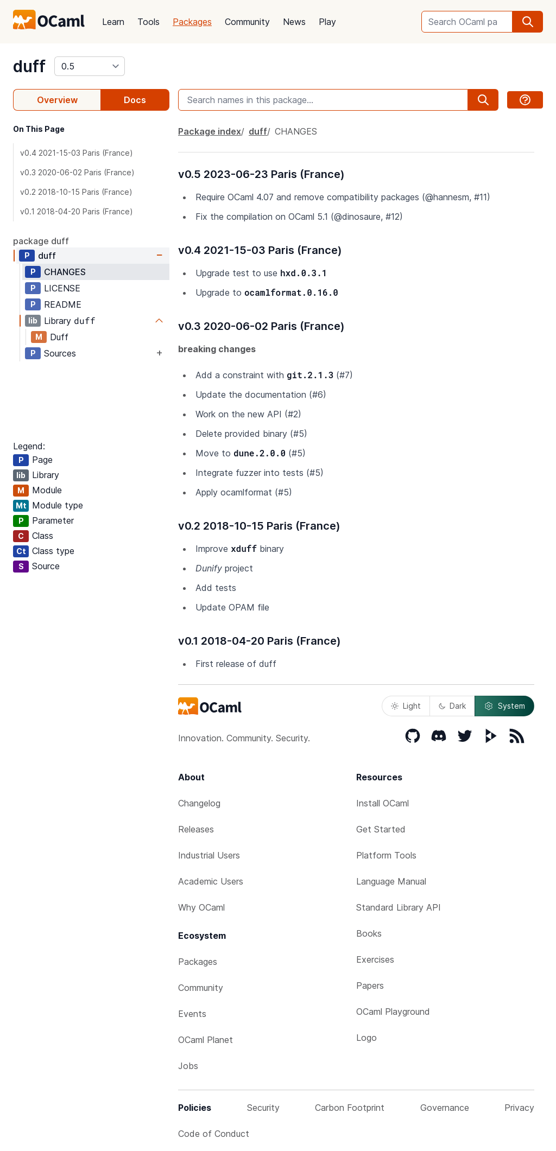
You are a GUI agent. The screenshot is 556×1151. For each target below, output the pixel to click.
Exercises (375, 959)
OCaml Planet (205, 1039)
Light (406, 705)
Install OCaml (382, 803)
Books (369, 933)
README (62, 304)
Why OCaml (201, 907)
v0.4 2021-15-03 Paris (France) (76, 152)
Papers (370, 985)
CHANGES (65, 271)
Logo (366, 1037)
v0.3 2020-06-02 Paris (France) (77, 172)
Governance (444, 1107)
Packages (192, 21)
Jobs (188, 1065)
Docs (135, 99)
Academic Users (210, 881)
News (294, 21)
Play (327, 21)
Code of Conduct (213, 1133)
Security (263, 1107)
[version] (89, 66)
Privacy (519, 1107)
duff (29, 66)
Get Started (381, 829)
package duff (41, 241)
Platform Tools (386, 855)
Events (192, 1013)
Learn (113, 21)
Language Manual (391, 881)
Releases (196, 829)
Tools (148, 21)
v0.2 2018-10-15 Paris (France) (76, 191)
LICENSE (62, 288)
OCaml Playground (393, 1011)
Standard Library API (398, 907)
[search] (528, 22)
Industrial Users (209, 855)
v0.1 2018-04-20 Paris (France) (76, 211)
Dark (452, 705)
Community (247, 21)
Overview (57, 99)
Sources (60, 353)
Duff (59, 337)
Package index (209, 131)
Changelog (199, 803)
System (504, 706)
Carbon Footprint (349, 1107)
